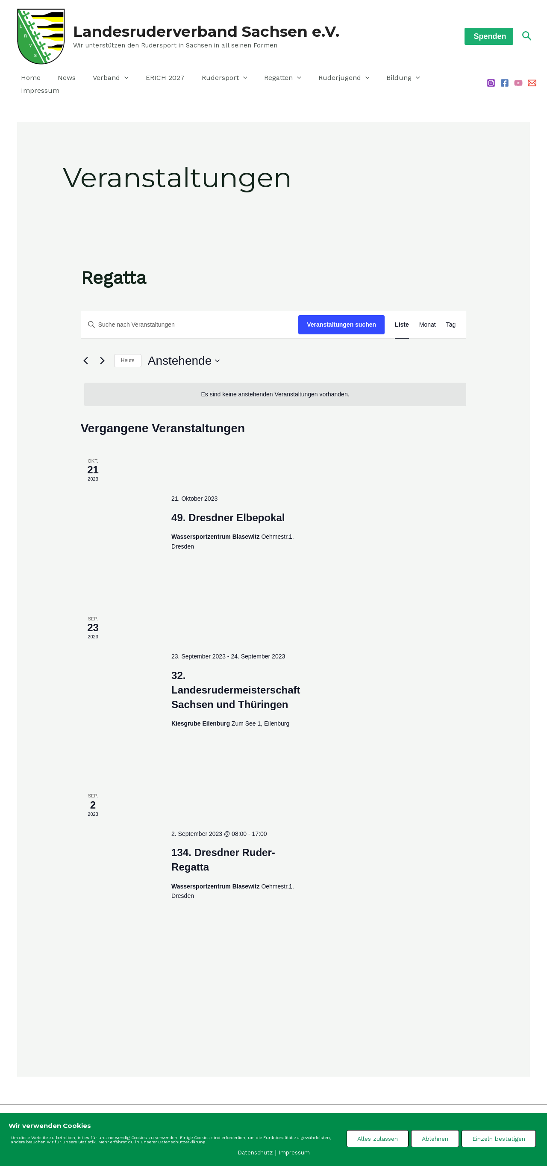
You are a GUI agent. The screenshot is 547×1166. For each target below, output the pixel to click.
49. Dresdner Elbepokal (228, 508)
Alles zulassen (377, 1138)
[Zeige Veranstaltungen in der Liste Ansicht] (402, 315)
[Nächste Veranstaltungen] (102, 352)
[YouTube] (518, 78)
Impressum (427, 79)
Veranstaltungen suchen (341, 315)
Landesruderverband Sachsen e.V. (206, 31)
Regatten (263, 79)
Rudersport (209, 79)
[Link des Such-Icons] (527, 36)
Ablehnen (435, 1138)
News (62, 79)
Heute (128, 351)
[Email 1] (532, 78)
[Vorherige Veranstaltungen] (86, 352)
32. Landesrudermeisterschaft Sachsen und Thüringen (235, 681)
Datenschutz (255, 1152)
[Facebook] (504, 78)
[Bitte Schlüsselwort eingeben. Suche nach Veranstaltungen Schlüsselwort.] (190, 315)
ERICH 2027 (153, 79)
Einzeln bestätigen (498, 1138)
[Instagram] (491, 78)
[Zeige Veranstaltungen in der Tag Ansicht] (451, 315)
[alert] (275, 385)
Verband (102, 79)
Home (29, 79)
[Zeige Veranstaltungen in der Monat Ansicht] (427, 315)
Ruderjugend (321, 79)
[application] (116, 79)
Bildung (377, 79)
